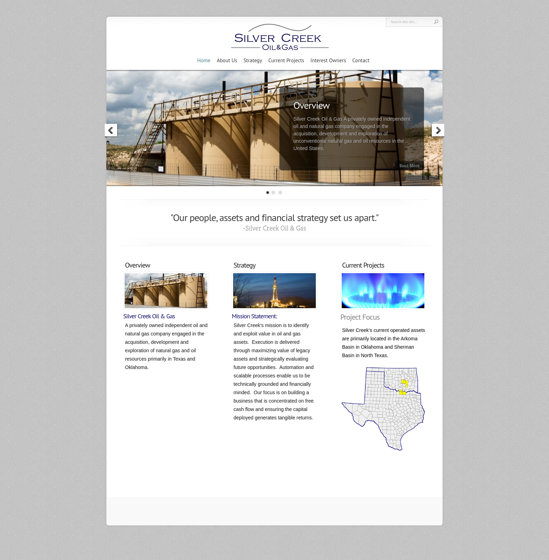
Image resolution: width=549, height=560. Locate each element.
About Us (227, 60)
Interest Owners (328, 60)
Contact (360, 60)
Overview (311, 105)
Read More (409, 166)
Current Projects (286, 60)
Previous (111, 131)
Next (438, 131)
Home (203, 60)
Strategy (252, 60)
